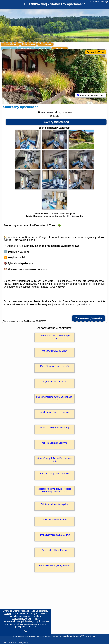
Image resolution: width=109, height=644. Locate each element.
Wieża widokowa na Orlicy (54, 351)
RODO (32, 626)
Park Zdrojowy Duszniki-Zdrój (54, 366)
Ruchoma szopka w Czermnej (54, 473)
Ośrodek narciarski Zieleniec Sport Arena (54, 336)
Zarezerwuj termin (88, 318)
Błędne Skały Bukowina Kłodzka (54, 535)
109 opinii (70, 216)
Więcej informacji (56, 122)
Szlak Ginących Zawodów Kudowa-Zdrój (54, 459)
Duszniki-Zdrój (96, 52)
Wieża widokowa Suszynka (54, 504)
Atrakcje (42, 48)
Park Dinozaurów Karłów (54, 519)
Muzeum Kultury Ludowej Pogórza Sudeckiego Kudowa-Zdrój (54, 490)
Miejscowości (45, 44)
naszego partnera (80, 304)
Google (7, 613)
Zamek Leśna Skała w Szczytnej (54, 412)
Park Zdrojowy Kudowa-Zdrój (54, 427)
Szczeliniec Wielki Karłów (54, 550)
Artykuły (59, 48)
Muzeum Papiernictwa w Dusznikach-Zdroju (54, 398)
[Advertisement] (54, 608)
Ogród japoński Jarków (54, 381)
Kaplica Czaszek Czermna (54, 443)
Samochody (26, 48)
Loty (9, 48)
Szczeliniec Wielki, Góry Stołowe (54, 565)
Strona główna (10, 44)
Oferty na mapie (28, 44)
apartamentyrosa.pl (98, 1)
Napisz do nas (89, 636)
